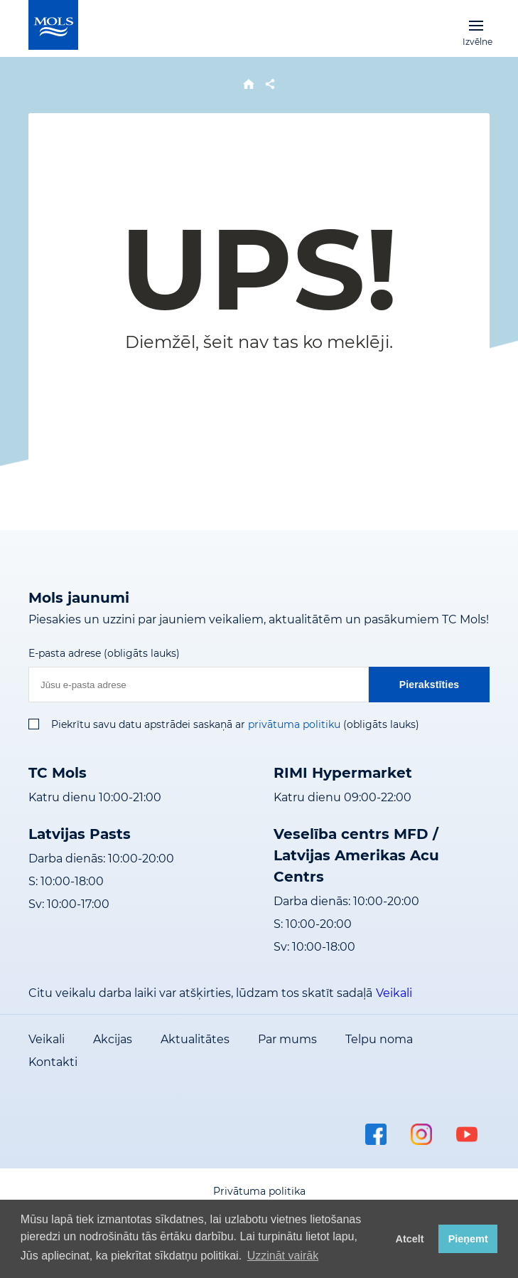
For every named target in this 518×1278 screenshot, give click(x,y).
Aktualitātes (195, 1039)
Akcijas (112, 1039)
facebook (376, 1134)
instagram (421, 1134)
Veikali (394, 993)
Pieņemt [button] (468, 1239)
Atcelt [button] (410, 1239)
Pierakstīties (429, 684)
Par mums (287, 1039)
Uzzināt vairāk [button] (282, 1256)
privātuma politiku (294, 724)
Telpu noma (379, 1039)
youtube (466, 1134)
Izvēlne (476, 24)
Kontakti (52, 1062)
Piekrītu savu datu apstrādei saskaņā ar (148, 724)
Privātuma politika (259, 1191)
